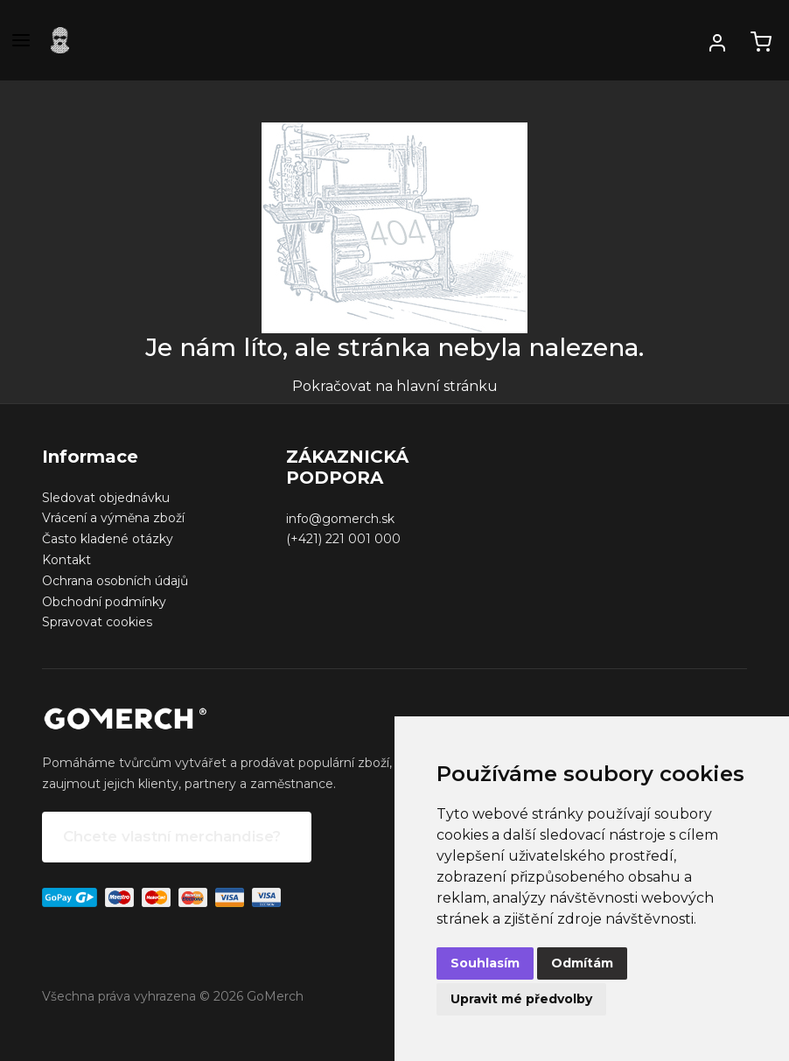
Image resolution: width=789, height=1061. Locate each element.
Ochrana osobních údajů (115, 581)
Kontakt (66, 560)
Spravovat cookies (97, 622)
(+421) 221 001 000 (343, 539)
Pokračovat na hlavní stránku (395, 386)
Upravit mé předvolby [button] (521, 999)
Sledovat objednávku (106, 498)
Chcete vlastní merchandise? (172, 836)
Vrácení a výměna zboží (113, 518)
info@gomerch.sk (340, 519)
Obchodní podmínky (104, 602)
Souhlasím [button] (485, 963)
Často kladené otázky (107, 539)
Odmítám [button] (582, 963)
